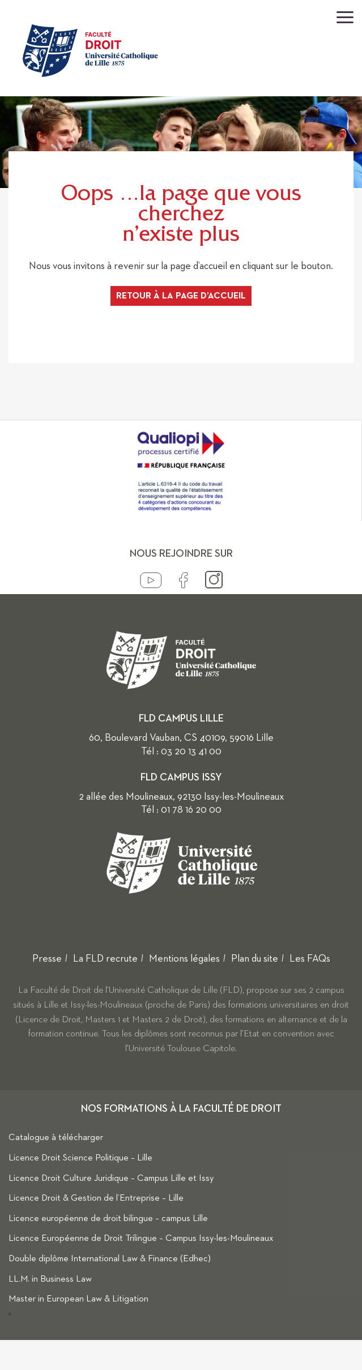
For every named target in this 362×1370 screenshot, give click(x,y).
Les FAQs (309, 959)
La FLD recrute (105, 959)
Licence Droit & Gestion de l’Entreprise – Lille (96, 1198)
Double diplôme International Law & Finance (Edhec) (109, 1259)
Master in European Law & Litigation (78, 1299)
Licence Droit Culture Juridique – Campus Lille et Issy (111, 1178)
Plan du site (254, 959)
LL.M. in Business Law (50, 1279)
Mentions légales (184, 959)
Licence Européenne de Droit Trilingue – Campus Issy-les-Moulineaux (141, 1238)
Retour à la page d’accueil (181, 296)
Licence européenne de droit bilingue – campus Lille (108, 1218)
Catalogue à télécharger (55, 1137)
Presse (47, 959)
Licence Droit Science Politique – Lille (80, 1158)
